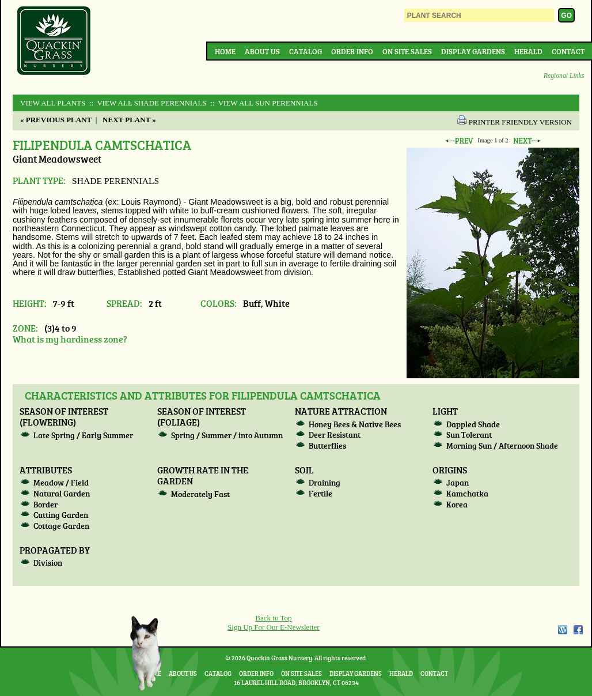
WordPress (562, 629)
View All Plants (52, 103)
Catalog (305, 51)
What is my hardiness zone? (70, 339)
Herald (528, 51)
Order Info (352, 51)
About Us (262, 51)
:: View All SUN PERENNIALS (263, 103)
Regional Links (564, 76)
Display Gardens (473, 51)
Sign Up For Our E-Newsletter (273, 627)
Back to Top (273, 618)
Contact (568, 51)
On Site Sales (407, 51)
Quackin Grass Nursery (54, 41)
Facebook (578, 629)
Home (225, 51)
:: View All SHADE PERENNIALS (147, 103)
